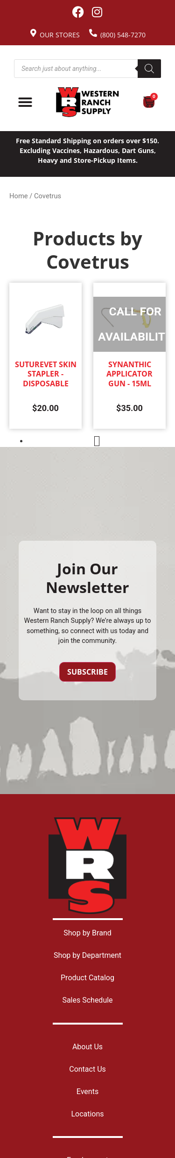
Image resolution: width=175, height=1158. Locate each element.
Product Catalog (87, 977)
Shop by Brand (87, 932)
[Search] (149, 68)
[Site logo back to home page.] (87, 102)
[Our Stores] (33, 33)
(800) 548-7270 (123, 34)
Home (18, 196)
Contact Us (87, 1069)
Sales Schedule (87, 1000)
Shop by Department (87, 955)
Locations (87, 1113)
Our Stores (60, 34)
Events (87, 1091)
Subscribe (87, 672)
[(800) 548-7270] (93, 33)
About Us (87, 1046)
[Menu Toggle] (25, 102)
